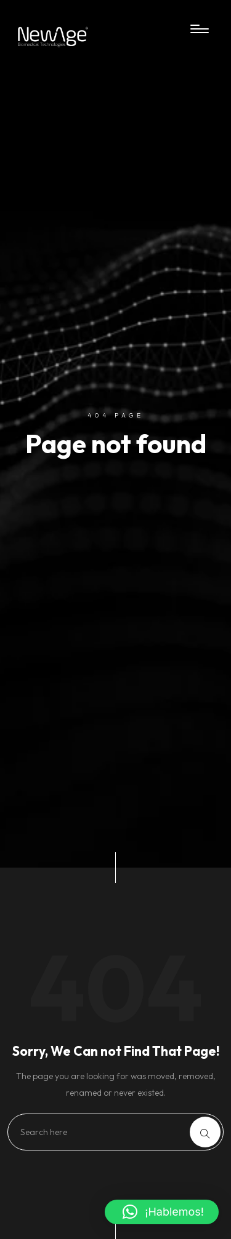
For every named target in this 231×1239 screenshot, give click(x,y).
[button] (162, 1212)
